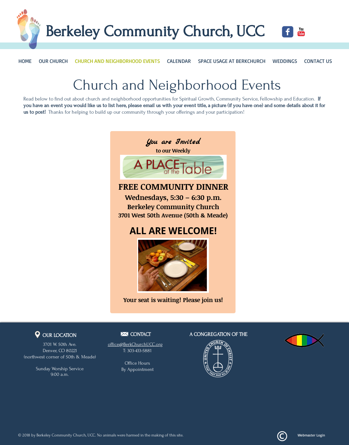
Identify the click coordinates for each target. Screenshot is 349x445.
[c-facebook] (287, 32)
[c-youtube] (301, 32)
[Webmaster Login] (311, 435)
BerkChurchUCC (139, 344)
